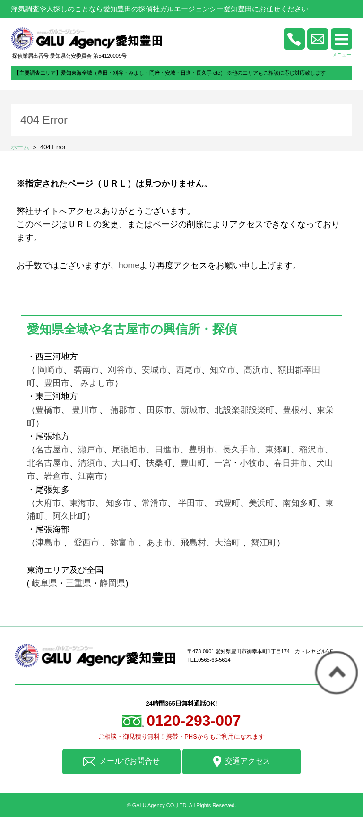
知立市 (222, 369)
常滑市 (154, 503)
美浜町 (261, 503)
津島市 (48, 542)
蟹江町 (264, 542)
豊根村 (295, 410)
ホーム (20, 147)
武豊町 (227, 503)
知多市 (118, 503)
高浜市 (256, 369)
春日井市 (291, 463)
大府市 (48, 503)
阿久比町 (69, 516)
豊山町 (193, 463)
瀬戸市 (91, 449)
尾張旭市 (129, 449)
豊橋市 (48, 410)
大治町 (227, 542)
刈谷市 (120, 369)
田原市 (159, 410)
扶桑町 (159, 463)
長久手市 (240, 449)
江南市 (91, 476)
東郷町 (278, 449)
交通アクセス (241, 762)
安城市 (154, 369)
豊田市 (56, 383)
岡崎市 (50, 369)
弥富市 (123, 542)
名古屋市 (52, 449)
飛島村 (193, 542)
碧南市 (86, 369)
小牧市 (252, 463)
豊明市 (201, 449)
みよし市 (97, 383)
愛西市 (86, 542)
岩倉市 (56, 476)
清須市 (91, 463)
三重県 (78, 583)
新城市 (193, 410)
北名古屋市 (48, 463)
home (129, 265)
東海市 (82, 503)
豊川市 (84, 410)
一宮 (222, 463)
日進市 (167, 449)
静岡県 (112, 583)
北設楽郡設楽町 (244, 410)
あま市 (159, 542)
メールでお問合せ (121, 761)
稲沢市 (312, 449)
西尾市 (188, 369)
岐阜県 (44, 583)
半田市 (191, 503)
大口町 (125, 463)
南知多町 (300, 503)
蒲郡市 (122, 410)
